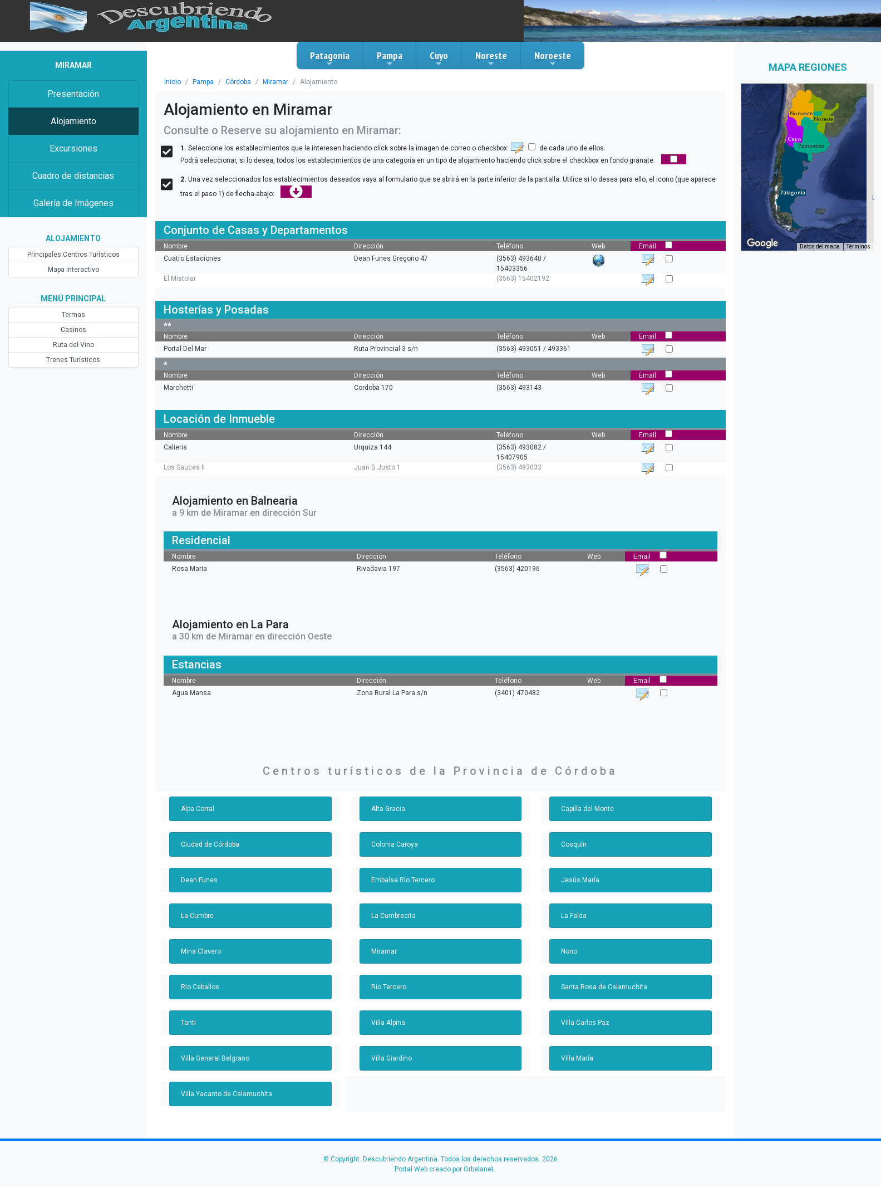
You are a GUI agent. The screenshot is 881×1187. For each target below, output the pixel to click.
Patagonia (330, 58)
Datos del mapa (820, 246)
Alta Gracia (388, 809)
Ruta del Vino (73, 345)
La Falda (574, 916)
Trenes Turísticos (73, 360)
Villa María (577, 1058)
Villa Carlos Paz (585, 1023)
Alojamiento (73, 121)
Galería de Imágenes (73, 203)
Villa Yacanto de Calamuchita (226, 1094)
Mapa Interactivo (73, 269)
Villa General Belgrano (215, 1058)
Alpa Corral (197, 809)
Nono (569, 951)
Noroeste (552, 58)
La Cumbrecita (393, 916)
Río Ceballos (200, 987)
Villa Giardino (391, 1058)
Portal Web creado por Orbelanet (444, 1169)
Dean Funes (199, 880)
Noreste (491, 58)
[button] (793, 192)
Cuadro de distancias (73, 175)
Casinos (73, 330)
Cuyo (439, 58)
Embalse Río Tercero (403, 880)
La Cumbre (197, 916)
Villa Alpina (388, 1023)
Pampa (389, 58)
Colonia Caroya (394, 844)
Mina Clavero (201, 951)
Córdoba (238, 82)
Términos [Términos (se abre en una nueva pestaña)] (858, 246)
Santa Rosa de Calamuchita (604, 987)
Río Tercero (388, 987)
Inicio (172, 82)
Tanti (188, 1023)
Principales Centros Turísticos (73, 254)
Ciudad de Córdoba (210, 844)
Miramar (275, 82)
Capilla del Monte (587, 809)
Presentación (73, 94)
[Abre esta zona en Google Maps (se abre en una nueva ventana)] (762, 243)
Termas (73, 315)
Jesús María (580, 880)
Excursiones (73, 148)
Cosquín (574, 844)
